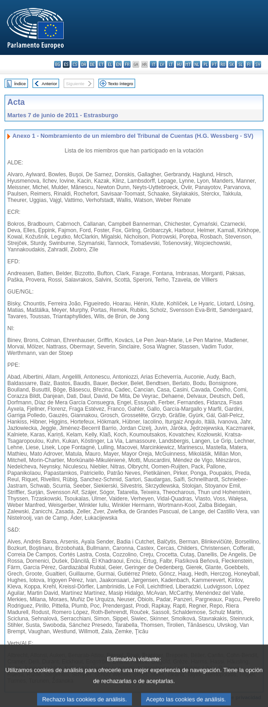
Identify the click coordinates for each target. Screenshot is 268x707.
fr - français (127, 64)
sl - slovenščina (240, 64)
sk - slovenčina (231, 64)
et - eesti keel (101, 64)
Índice (20, 83)
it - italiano (153, 64)
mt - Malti (188, 64)
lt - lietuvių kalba (170, 64)
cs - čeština (74, 64)
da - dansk (83, 64)
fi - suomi (249, 64)
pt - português (214, 64)
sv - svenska (257, 64)
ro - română (222, 64)
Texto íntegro (120, 83)
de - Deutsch (92, 64)
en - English (118, 64)
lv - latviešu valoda (162, 64)
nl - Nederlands (196, 64)
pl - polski (205, 64)
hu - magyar (179, 64)
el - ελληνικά (109, 64)
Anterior (49, 83)
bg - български (57, 64)
